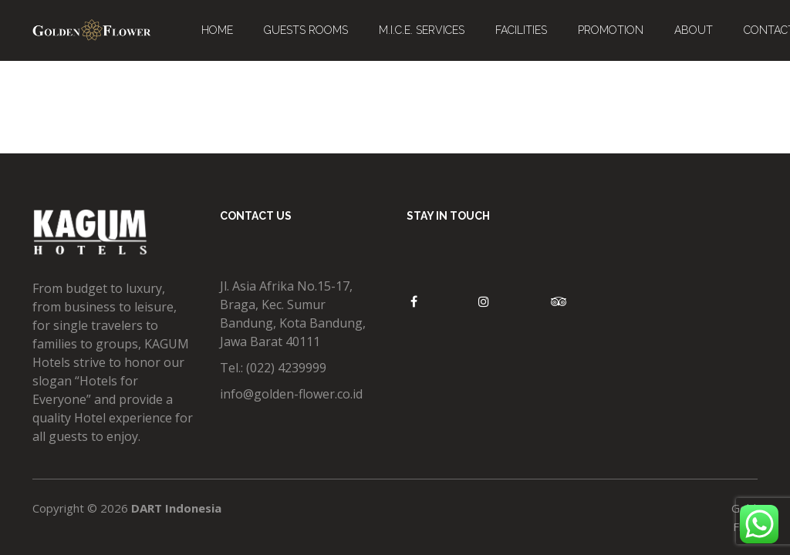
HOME (217, 30)
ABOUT (693, 30)
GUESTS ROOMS (306, 30)
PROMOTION (610, 30)
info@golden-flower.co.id (291, 393)
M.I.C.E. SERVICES (421, 30)
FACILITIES (521, 30)
